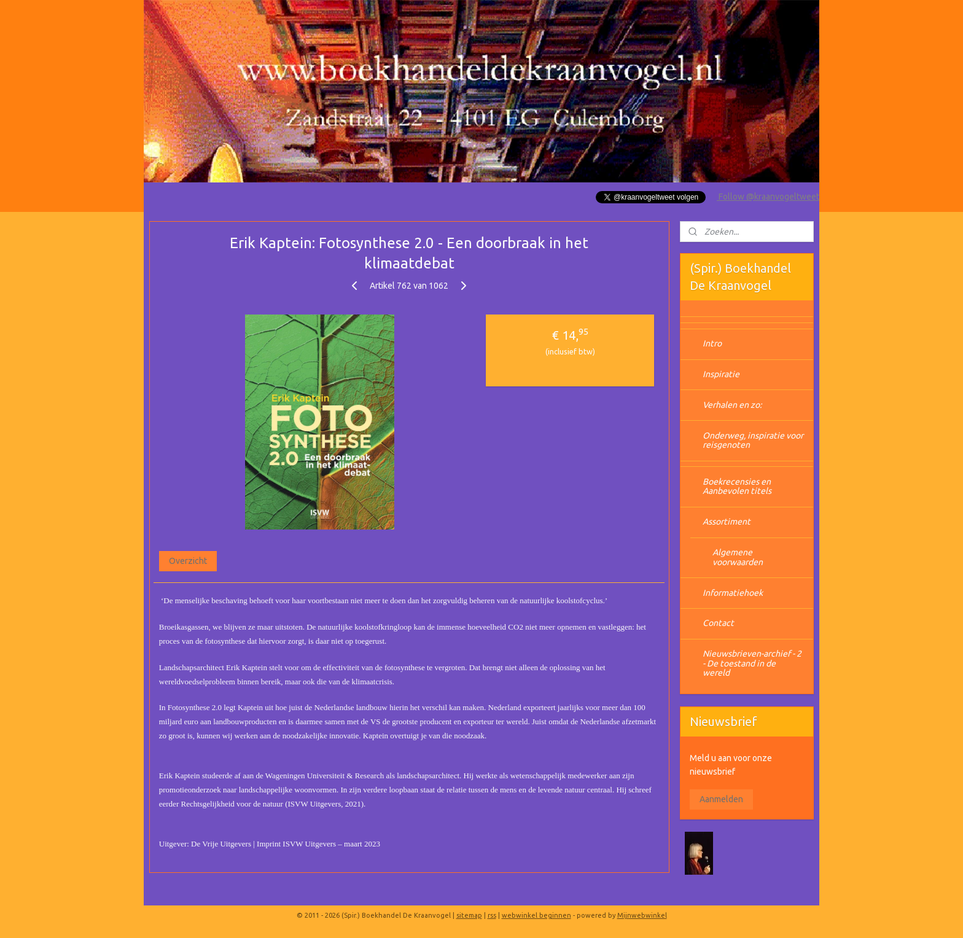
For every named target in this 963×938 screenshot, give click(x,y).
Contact (718, 623)
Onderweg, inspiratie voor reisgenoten (753, 440)
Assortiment (727, 521)
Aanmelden (721, 799)
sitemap (469, 915)
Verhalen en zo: (732, 405)
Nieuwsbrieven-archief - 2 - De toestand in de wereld (752, 663)
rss (492, 915)
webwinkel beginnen (536, 915)
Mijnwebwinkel (642, 915)
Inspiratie (721, 374)
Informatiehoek (733, 593)
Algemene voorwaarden (737, 556)
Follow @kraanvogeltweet (768, 196)
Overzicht (188, 561)
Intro (712, 343)
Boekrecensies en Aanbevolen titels (737, 486)
